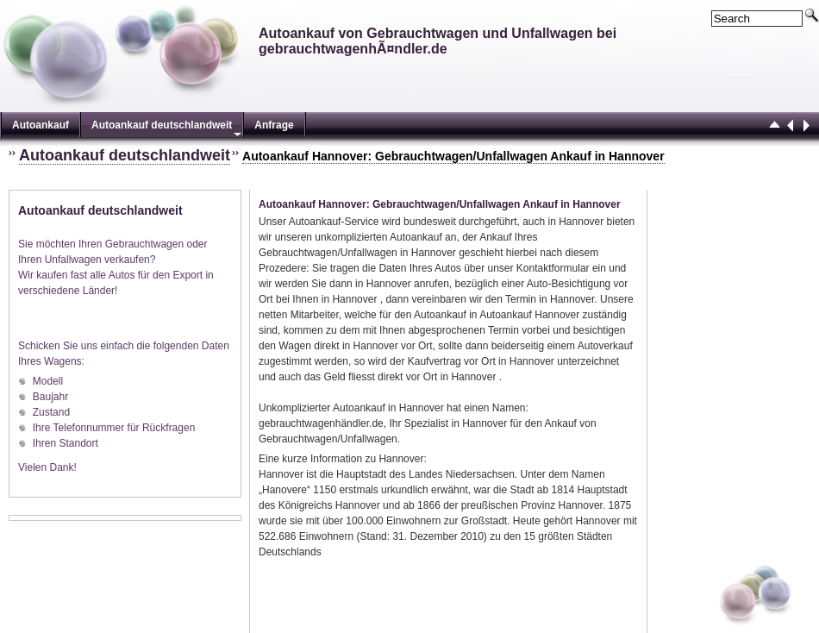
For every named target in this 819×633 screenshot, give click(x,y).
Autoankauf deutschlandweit (161, 125)
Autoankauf (40, 125)
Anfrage (273, 125)
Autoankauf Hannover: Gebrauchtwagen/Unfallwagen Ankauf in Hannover (453, 156)
